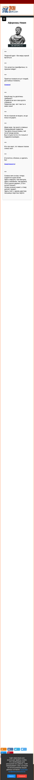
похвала (7, 85)
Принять (11, 776)
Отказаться (22, 776)
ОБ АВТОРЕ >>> (17, 46)
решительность (10, 164)
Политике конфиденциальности (18, 770)
